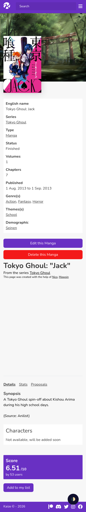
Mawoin (64, 277)
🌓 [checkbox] (73, 499)
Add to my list (18, 487)
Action (11, 201)
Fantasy (24, 201)
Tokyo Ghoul (16, 122)
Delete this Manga (43, 254)
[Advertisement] (43, 327)
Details (9, 384)
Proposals (39, 384)
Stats (23, 384)
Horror (38, 201)
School (11, 214)
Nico (55, 277)
